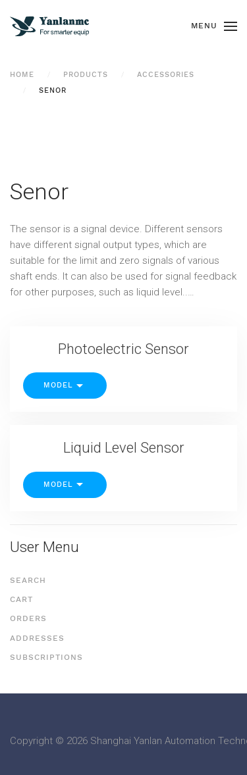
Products (85, 74)
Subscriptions (46, 657)
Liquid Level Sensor (123, 447)
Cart (21, 599)
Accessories (165, 74)
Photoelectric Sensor (123, 349)
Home (22, 74)
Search (28, 580)
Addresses (37, 638)
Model (64, 386)
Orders (28, 618)
